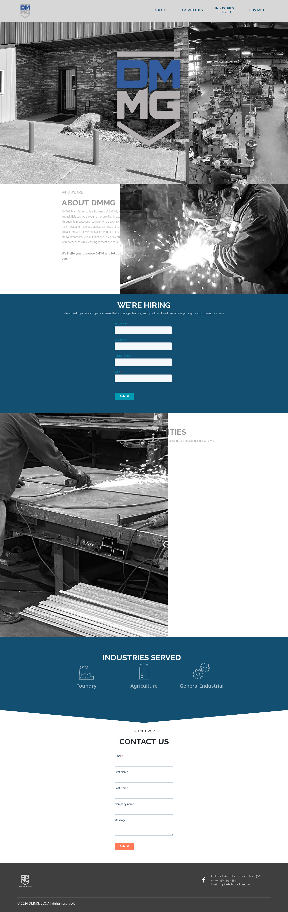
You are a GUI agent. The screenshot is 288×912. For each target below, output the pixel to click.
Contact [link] (257, 10)
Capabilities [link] (192, 10)
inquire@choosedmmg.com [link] (235, 884)
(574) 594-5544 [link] (228, 880)
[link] (203, 880)
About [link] (160, 10)
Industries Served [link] (224, 10)
